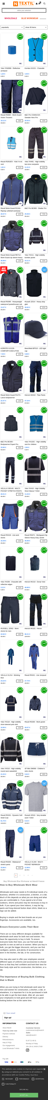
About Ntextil (7, 1028)
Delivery (5, 1037)
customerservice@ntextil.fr (35, 1030)
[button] (36, 4)
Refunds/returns (8, 1040)
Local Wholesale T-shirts (11, 1048)
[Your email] (21, 1013)
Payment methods (9, 1034)
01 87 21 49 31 (31, 1041)
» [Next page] (32, 875)
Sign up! (7, 1018)
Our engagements (9, 1045)
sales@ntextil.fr (31, 1035)
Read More (34, 1075)
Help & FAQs (7, 1042)
